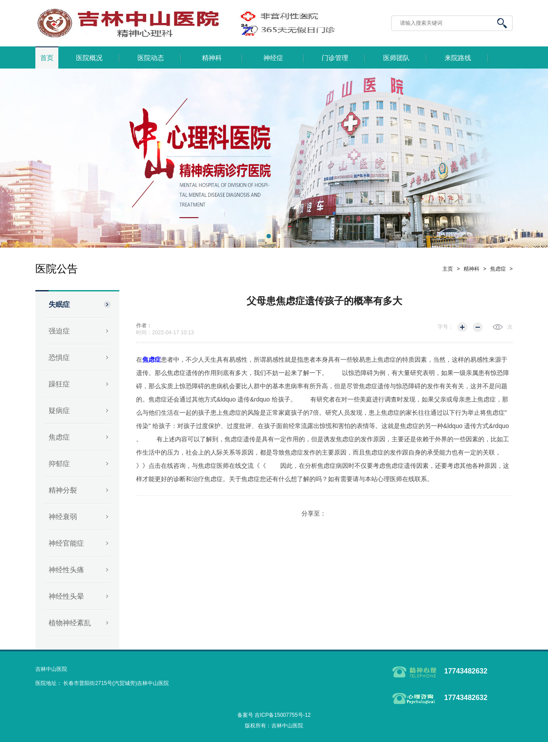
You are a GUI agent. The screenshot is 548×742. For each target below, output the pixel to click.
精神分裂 (63, 490)
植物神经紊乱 (70, 623)
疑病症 (59, 410)
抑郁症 (59, 463)
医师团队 (396, 57)
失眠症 (59, 304)
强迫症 (59, 331)
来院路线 (458, 57)
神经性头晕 (66, 596)
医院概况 (89, 57)
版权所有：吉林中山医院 (274, 726)
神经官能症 (66, 543)
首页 (46, 57)
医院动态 (150, 57)
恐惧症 (59, 357)
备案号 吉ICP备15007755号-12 (274, 715)
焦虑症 (59, 437)
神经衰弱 (63, 516)
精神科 (212, 57)
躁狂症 (59, 384)
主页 (447, 269)
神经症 (273, 57)
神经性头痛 (66, 570)
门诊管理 (335, 57)
